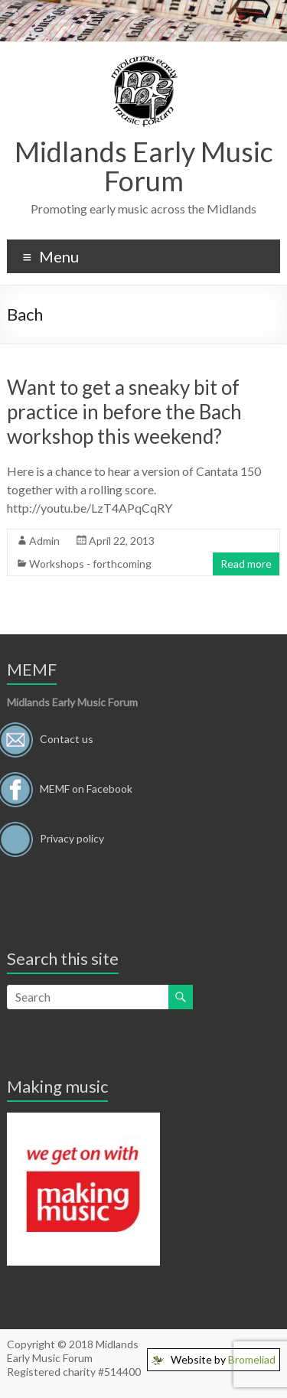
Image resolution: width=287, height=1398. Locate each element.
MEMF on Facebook (86, 787)
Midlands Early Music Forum (144, 166)
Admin (44, 540)
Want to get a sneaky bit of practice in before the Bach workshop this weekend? (124, 411)
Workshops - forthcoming (90, 563)
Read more (246, 563)
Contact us (66, 738)
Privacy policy (72, 837)
